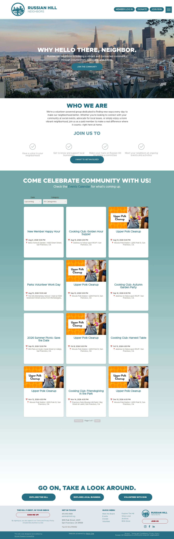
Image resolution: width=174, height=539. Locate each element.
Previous (78, 421)
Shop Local (126, 516)
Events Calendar (79, 186)
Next (97, 421)
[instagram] (145, 527)
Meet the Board (108, 514)
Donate (105, 519)
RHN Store (126, 521)
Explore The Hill (128, 513)
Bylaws (127, 533)
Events (105, 516)
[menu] (169, 10)
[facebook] (149, 527)
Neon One (90, 534)
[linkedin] (154, 527)
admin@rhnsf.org (68, 516)
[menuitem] (124, 9)
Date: (33, 197)
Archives (125, 519)
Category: (55, 197)
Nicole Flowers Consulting (24, 536)
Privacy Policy (154, 533)
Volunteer (106, 521)
